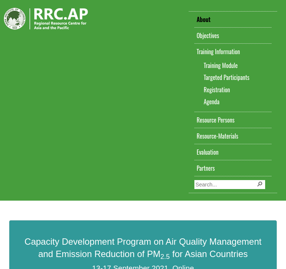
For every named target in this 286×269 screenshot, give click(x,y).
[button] (260, 184)
